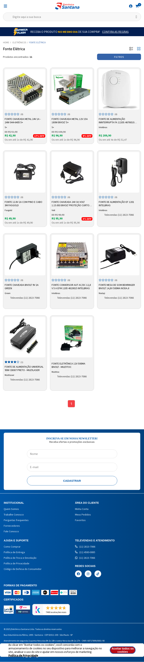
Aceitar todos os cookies (123, 650)
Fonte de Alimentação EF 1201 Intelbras (116, 203)
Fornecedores (12, 526)
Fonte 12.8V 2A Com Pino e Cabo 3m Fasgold (23, 203)
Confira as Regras (115, 32)
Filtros (119, 57)
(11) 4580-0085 (85, 552)
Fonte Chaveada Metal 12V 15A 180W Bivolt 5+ (70, 120)
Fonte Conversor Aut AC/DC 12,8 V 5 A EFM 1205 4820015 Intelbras (71, 286)
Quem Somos (11, 509)
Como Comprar (12, 546)
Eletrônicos (19, 42)
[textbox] (72, 16)
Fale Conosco (11, 531)
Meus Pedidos (83, 514)
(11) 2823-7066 (85, 546)
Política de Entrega (14, 552)
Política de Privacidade (16, 563)
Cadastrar (72, 480)
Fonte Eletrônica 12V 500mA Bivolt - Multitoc (68, 365)
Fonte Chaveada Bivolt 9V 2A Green (22, 286)
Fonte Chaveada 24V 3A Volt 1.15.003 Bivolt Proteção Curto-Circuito (71, 203)
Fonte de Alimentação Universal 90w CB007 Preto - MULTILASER (24, 368)
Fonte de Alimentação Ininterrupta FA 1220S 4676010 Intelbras (116, 120)
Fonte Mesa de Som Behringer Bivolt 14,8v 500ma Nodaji (117, 286)
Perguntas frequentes (16, 520)
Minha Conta (81, 509)
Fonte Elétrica (37, 42)
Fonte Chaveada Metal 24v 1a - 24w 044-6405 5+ (23, 120)
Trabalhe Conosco (14, 514)
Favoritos (80, 520)
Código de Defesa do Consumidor (23, 569)
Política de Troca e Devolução (20, 558)
